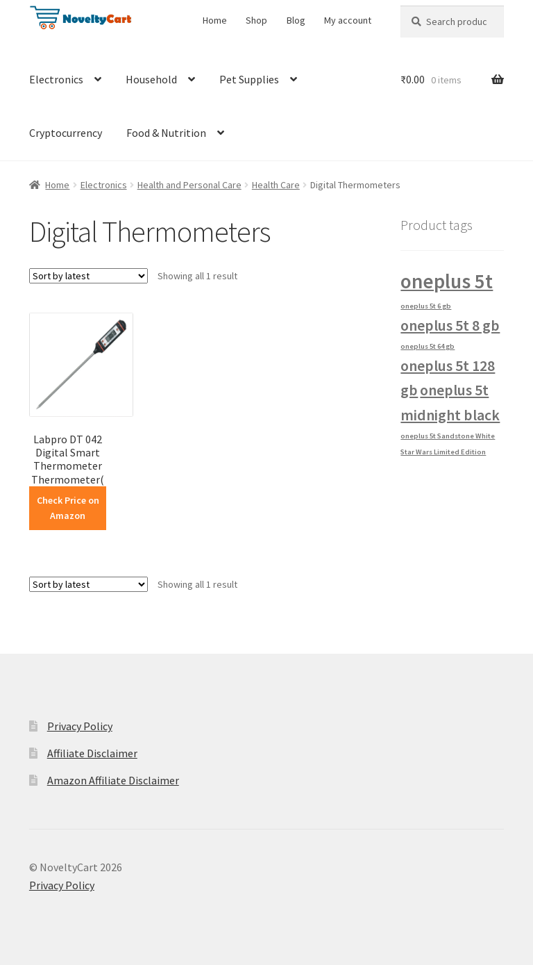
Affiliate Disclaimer (92, 753)
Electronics (56, 79)
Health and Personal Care (189, 185)
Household (151, 79)
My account (347, 20)
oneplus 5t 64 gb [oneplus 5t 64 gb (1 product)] (427, 346)
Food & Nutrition (166, 133)
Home (215, 20)
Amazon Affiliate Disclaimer (113, 780)
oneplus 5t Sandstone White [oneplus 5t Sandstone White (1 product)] (447, 435)
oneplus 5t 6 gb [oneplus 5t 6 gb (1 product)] (425, 306)
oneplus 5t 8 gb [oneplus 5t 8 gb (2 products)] (450, 325)
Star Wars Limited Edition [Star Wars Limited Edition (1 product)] (443, 451)
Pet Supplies (249, 79)
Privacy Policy (79, 726)
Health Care (276, 185)
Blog (296, 20)
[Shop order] (88, 275)
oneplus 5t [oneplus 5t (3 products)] (446, 281)
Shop (256, 20)
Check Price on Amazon (68, 508)
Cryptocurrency (65, 133)
